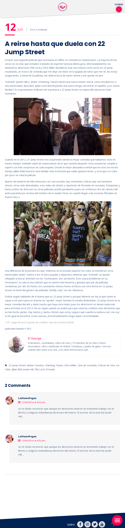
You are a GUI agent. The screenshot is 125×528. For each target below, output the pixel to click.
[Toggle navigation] (117, 520)
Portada (50, 369)
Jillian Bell (17, 369)
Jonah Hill (28, 369)
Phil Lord (39, 369)
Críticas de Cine (106, 365)
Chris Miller (71, 365)
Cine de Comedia (87, 365)
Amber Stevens (35, 365)
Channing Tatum (54, 365)
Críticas (42, 29)
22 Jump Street (17, 365)
